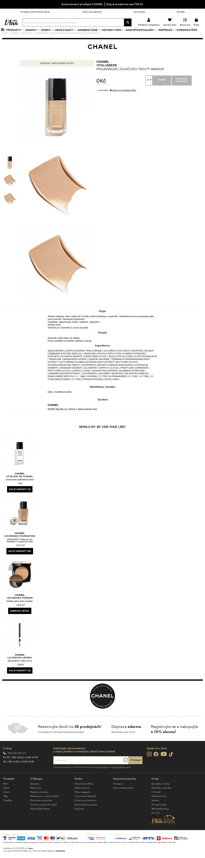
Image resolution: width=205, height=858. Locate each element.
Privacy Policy (102, 777)
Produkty (17, 35)
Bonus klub (139, 11)
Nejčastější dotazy (40, 819)
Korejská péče (190, 35)
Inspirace (169, 35)
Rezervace (35, 798)
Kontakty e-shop (160, 794)
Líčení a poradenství (92, 11)
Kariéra (155, 811)
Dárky (49, 35)
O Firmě (156, 802)
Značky (34, 35)
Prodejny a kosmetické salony (35, 11)
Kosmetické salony (143, 35)
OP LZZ (156, 823)
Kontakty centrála (161, 798)
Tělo (5, 806)
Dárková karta (82, 798)
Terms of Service (119, 777)
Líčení (6, 802)
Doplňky (7, 811)
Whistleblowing (160, 819)
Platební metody (39, 802)
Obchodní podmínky (41, 811)
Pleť (5, 794)
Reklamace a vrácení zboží (44, 806)
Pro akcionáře (159, 815)
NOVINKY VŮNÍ (115, 35)
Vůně (6, 798)
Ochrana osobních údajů (43, 815)
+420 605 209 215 (16, 763)
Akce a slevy (67, 35)
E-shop (7, 758)
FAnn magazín (82, 802)
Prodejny (118, 794)
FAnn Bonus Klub (83, 794)
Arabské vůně (91, 35)
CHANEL (103, 72)
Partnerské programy (86, 815)
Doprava (34, 794)
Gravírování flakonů (85, 806)
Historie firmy (159, 806)
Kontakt (181, 11)
